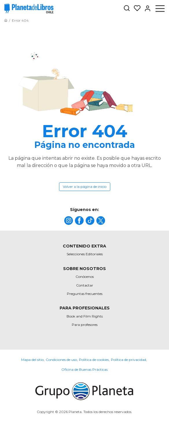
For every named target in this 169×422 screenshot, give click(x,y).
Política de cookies (94, 359)
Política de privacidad (128, 359)
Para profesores (85, 324)
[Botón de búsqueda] (126, 8)
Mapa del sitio (32, 359)
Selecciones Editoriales (85, 254)
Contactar (84, 285)
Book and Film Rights (85, 316)
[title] (68, 220)
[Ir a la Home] (5, 20)
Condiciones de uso (61, 359)
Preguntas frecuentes (84, 293)
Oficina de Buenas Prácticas (84, 369)
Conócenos (85, 276)
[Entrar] (146, 8)
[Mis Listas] (135, 8)
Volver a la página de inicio (84, 186)
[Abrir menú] (160, 8)
